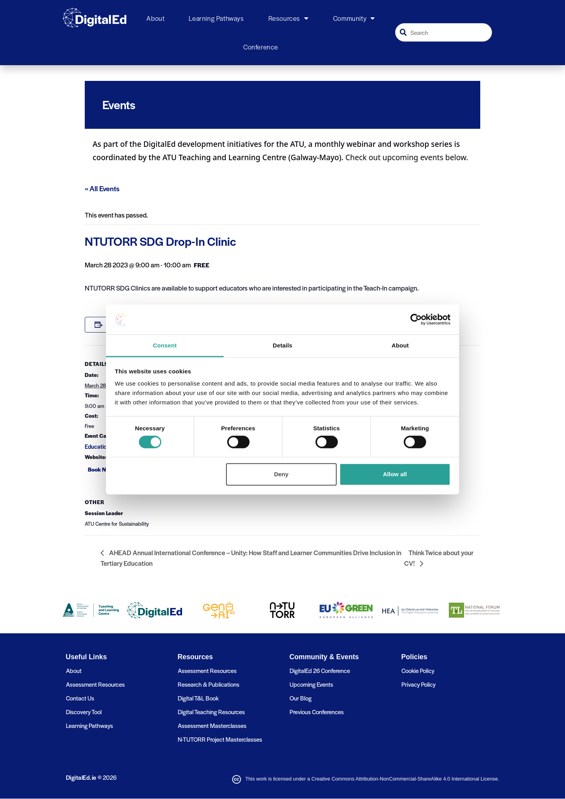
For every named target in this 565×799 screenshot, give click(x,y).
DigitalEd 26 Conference (320, 670)
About (155, 18)
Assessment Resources (95, 684)
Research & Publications (208, 684)
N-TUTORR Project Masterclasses (220, 739)
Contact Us (80, 698)
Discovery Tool (84, 712)
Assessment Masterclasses (212, 725)
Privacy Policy (418, 684)
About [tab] (400, 345)
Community (354, 18)
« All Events (102, 188)
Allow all (395, 474)
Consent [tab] (165, 345)
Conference (260, 46)
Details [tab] (282, 345)
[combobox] (443, 32)
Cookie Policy (417, 670)
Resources (288, 18)
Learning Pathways (216, 18)
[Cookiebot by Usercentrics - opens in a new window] (416, 319)
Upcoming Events (311, 684)
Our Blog (301, 698)
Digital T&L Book (198, 698)
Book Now (100, 469)
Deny (281, 474)
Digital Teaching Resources (211, 712)
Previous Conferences (317, 712)
